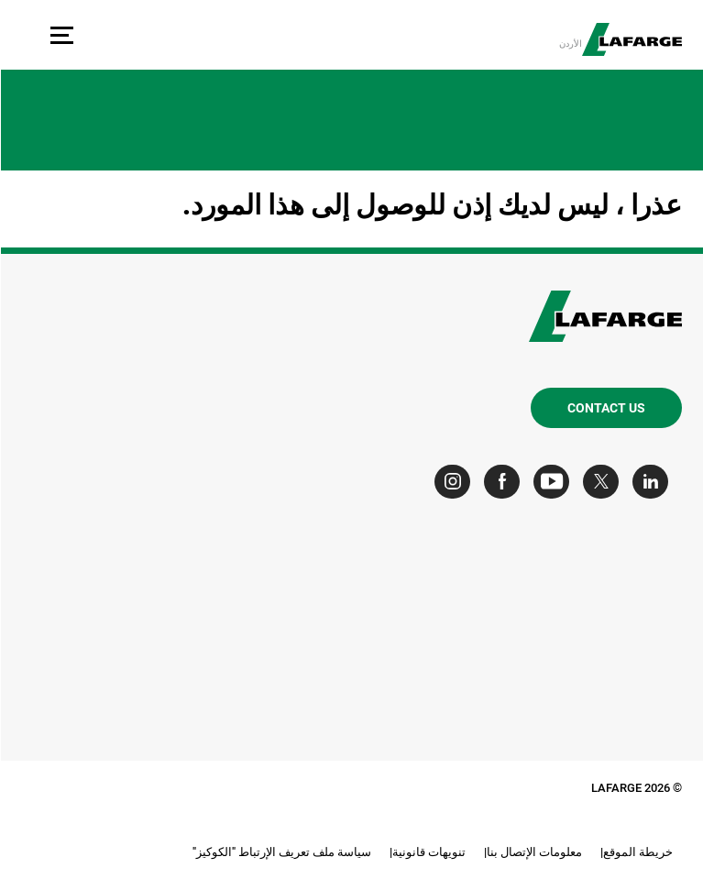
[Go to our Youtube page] (555, 482)
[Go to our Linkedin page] (654, 482)
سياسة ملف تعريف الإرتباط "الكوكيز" (281, 852)
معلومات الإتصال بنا (533, 852)
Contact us (605, 408)
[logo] (631, 39)
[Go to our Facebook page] (505, 482)
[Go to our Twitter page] (604, 482)
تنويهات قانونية (428, 852)
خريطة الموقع (637, 852)
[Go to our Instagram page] (456, 482)
